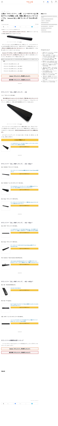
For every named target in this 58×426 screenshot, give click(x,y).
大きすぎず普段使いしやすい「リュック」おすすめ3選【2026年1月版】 (50, 71)
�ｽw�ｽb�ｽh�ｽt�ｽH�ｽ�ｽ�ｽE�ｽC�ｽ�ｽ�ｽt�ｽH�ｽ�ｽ (49, 16)
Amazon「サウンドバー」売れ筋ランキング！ (19, 76)
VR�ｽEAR (43, 20)
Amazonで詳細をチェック (20, 139)
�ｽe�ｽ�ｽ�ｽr (48, 20)
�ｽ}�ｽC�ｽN (51, 26)
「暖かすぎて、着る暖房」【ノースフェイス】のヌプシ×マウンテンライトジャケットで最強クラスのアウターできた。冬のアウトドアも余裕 (50, 78)
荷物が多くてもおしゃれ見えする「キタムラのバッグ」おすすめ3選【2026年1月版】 (50, 62)
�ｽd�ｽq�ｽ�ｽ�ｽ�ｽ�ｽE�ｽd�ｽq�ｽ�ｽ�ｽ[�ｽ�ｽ (49, 24)
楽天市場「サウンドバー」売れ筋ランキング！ (20, 79)
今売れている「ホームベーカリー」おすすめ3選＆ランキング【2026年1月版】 (50, 74)
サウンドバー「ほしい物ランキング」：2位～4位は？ (13, 66)
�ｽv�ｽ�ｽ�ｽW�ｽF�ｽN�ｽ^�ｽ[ (46, 28)
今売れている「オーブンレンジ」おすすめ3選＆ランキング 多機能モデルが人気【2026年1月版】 (50, 64)
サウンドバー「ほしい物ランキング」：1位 (11, 63)
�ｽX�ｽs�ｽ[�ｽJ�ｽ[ (44, 26)
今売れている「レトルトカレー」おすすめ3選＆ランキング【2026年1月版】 (50, 53)
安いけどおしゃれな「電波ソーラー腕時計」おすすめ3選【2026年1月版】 (49, 59)
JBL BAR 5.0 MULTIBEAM (16, 288)
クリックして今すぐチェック (25, 146)
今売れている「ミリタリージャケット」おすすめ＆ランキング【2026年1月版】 (50, 81)
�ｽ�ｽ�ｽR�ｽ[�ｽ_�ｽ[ (44, 22)
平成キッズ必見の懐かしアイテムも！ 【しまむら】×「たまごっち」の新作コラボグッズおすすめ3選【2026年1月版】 (50, 56)
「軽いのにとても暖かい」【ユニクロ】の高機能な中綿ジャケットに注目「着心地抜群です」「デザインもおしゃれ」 (50, 68)
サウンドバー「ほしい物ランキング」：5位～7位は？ (13, 68)
